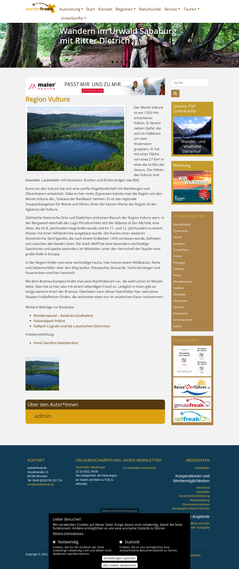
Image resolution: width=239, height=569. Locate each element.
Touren (190, 9)
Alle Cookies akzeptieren (119, 565)
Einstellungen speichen (119, 558)
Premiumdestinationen (195, 504)
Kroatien (179, 243)
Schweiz (178, 269)
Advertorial (203, 487)
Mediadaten (202, 467)
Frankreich (180, 313)
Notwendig (68, 542)
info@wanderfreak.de (40, 484)
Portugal (179, 262)
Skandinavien (182, 281)
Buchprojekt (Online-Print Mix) (191, 508)
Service (170, 9)
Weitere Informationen (68, 533)
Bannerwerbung (200, 500)
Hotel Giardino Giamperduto (56, 342)
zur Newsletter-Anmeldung (139, 467)
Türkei (177, 256)
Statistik (132, 542)
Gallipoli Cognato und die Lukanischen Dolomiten (72, 326)
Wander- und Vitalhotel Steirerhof (193, 146)
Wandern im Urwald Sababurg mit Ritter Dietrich (118, 35)
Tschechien (181, 250)
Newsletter (203, 491)
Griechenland (182, 320)
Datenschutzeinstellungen (119, 511)
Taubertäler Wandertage (91, 467)
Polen (177, 275)
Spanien (178, 307)
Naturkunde (150, 9)
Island (177, 237)
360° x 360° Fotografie (196, 527)
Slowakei (179, 294)
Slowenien (180, 301)
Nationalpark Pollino (49, 320)
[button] (42, 373)
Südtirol (178, 288)
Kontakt (105, 9)
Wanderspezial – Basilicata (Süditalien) (63, 315)
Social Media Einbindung (194, 496)
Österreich (180, 231)
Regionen (124, 9)
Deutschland (182, 224)
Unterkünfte (72, 18)
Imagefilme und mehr (197, 523)
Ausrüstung (69, 9)
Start (90, 9)
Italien (177, 326)
